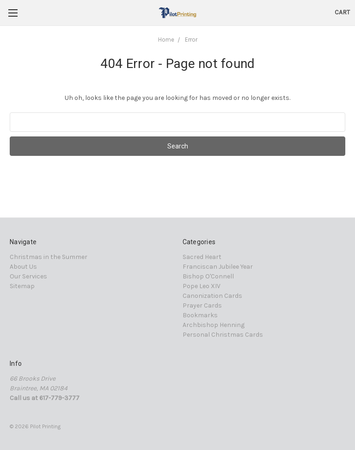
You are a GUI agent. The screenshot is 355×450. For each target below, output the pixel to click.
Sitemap (22, 286)
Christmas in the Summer (48, 257)
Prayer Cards (202, 305)
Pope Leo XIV (201, 286)
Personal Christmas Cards (223, 335)
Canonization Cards (212, 296)
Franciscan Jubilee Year (218, 267)
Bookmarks (200, 315)
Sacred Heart (202, 257)
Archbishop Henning (214, 325)
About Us (23, 267)
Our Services (28, 276)
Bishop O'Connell (208, 276)
